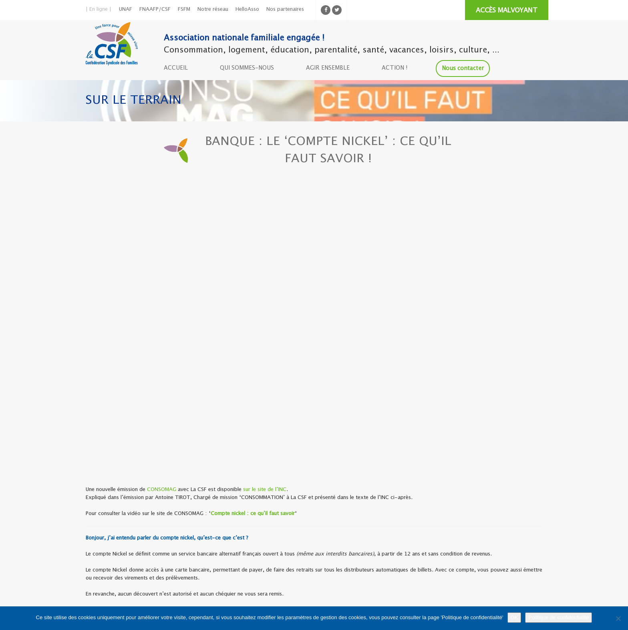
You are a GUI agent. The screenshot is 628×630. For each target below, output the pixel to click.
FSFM (184, 9)
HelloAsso (247, 9)
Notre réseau (212, 9)
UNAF (125, 9)
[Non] (618, 618)
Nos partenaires (285, 9)
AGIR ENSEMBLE (328, 68)
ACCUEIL (176, 68)
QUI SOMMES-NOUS (247, 68)
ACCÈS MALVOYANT (506, 10)
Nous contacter (463, 68)
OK (514, 617)
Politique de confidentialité (558, 617)
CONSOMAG (161, 489)
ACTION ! (395, 68)
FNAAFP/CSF (155, 9)
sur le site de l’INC (264, 489)
